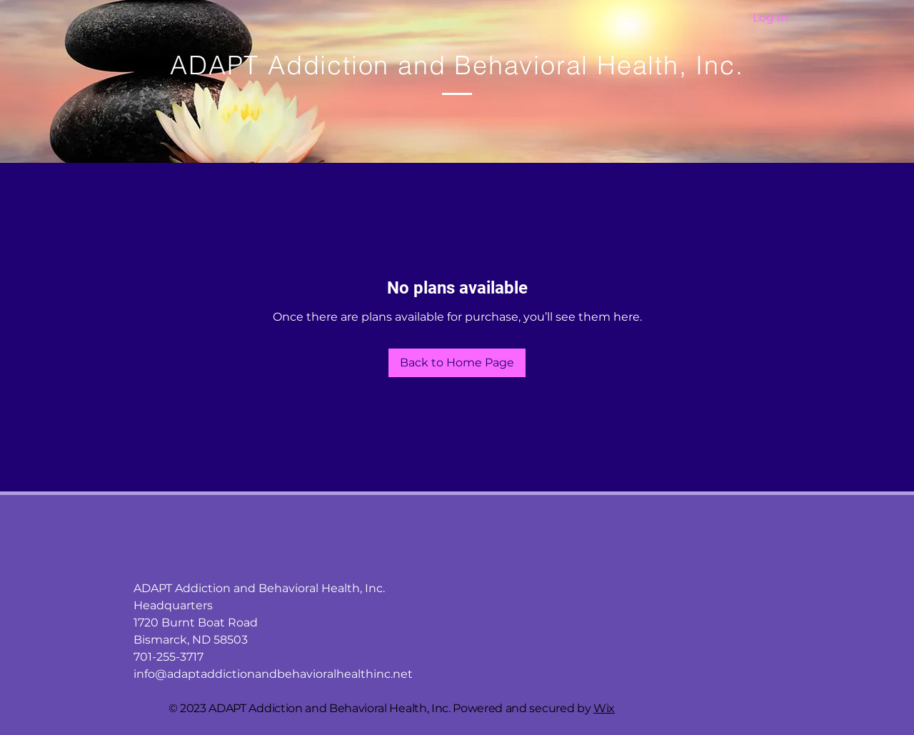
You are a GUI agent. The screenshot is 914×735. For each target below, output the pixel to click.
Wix (604, 708)
